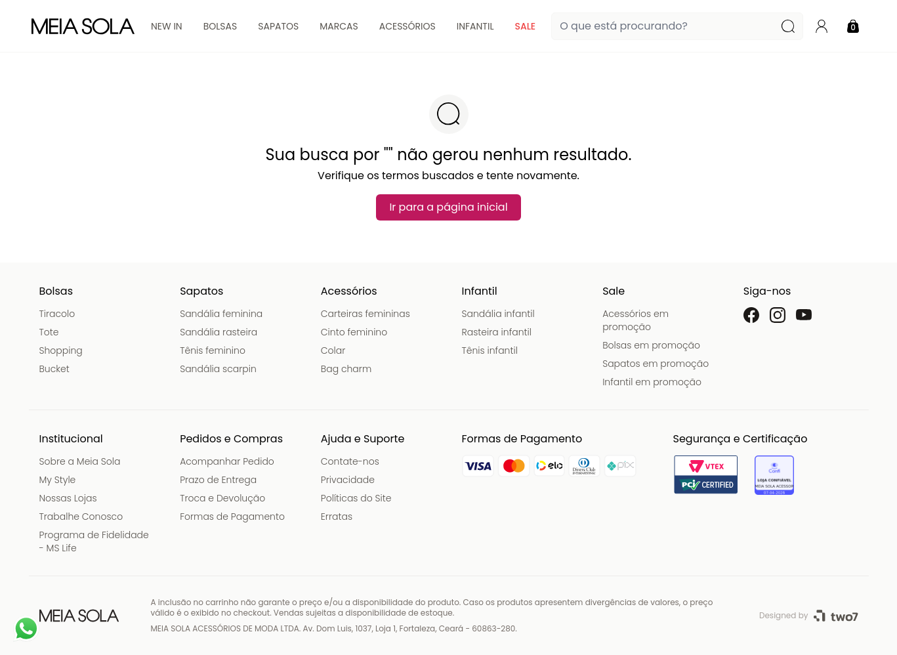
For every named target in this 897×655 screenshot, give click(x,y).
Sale (524, 26)
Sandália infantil (498, 313)
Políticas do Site (356, 498)
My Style (57, 479)
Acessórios (407, 26)
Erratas (336, 516)
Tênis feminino (212, 350)
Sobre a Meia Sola (80, 461)
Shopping (61, 350)
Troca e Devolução (222, 498)
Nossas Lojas (68, 498)
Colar (333, 350)
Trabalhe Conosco (81, 516)
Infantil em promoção (651, 382)
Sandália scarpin (218, 368)
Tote (49, 332)
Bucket (54, 368)
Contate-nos (350, 461)
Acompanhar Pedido (227, 461)
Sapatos (278, 26)
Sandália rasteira (218, 332)
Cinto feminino (354, 332)
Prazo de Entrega (218, 479)
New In (166, 26)
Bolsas (220, 26)
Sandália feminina (221, 313)
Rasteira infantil (497, 332)
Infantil (475, 26)
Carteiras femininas (365, 313)
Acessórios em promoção (635, 320)
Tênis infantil (490, 350)
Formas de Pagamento (232, 516)
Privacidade (348, 479)
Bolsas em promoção (651, 345)
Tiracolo (57, 313)
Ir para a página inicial (448, 207)
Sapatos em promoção (655, 363)
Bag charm (346, 368)
